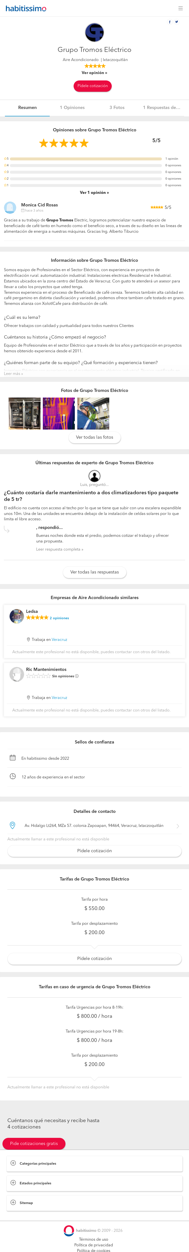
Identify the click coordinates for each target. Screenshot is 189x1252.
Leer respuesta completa (58, 550)
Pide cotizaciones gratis (34, 1144)
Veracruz (59, 640)
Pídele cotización (93, 86)
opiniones (59, 618)
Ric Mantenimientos (46, 669)
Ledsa (32, 611)
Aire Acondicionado (81, 60)
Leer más (12, 374)
